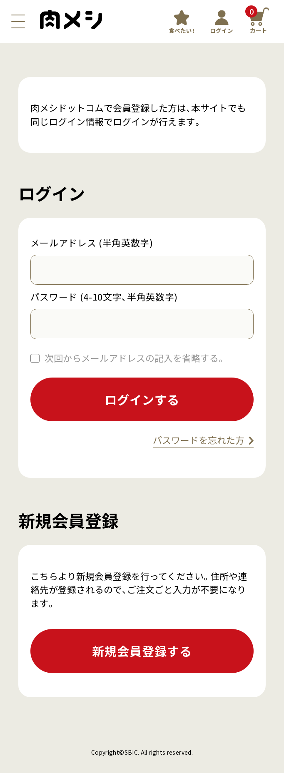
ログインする (142, 399)
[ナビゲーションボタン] (18, 21)
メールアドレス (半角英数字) (91, 242)
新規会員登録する (142, 650)
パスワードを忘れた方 (198, 439)
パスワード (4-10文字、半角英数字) (104, 296)
